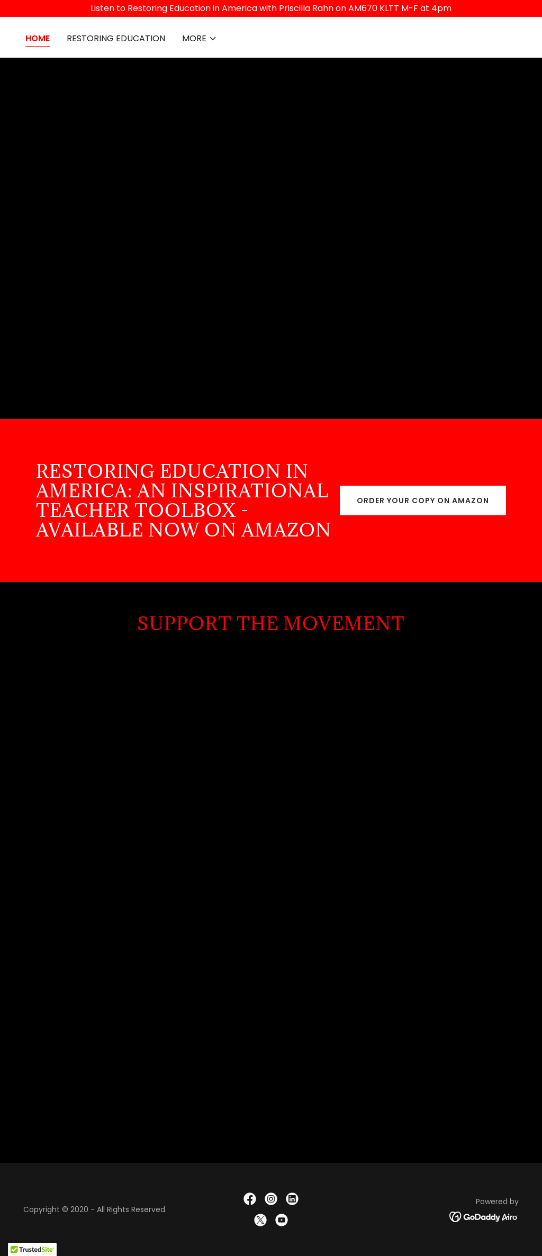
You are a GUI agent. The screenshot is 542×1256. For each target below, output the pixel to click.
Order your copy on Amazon (423, 500)
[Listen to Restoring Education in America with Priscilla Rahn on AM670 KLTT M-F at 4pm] (271, 8)
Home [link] (37, 38)
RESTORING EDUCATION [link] (116, 38)
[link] (249, 1198)
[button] (199, 38)
